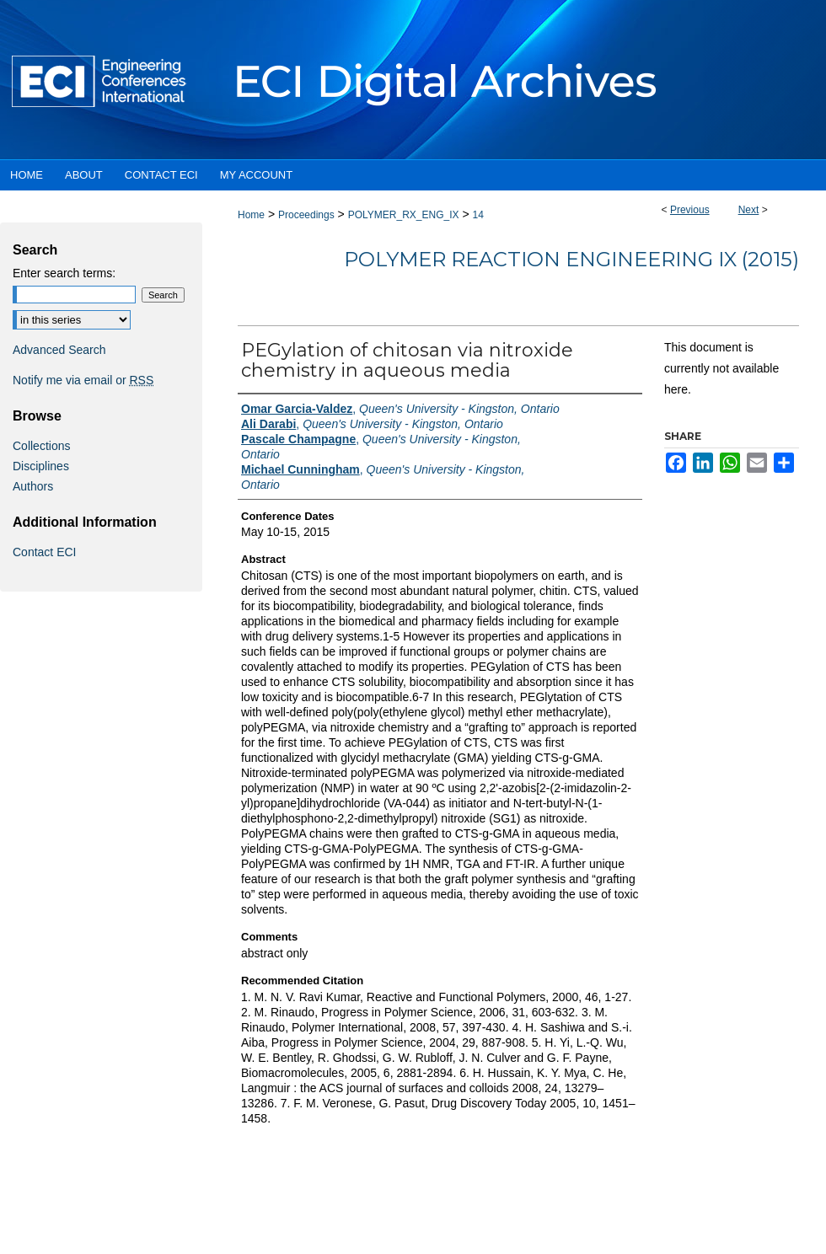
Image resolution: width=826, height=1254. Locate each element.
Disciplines (41, 466)
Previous (690, 210)
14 (477, 215)
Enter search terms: (64, 273)
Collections (41, 446)
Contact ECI (44, 552)
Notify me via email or (83, 380)
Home (251, 215)
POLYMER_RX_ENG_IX (403, 215)
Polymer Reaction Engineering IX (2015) (571, 259)
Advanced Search (59, 349)
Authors (33, 486)
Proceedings (306, 215)
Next (748, 210)
